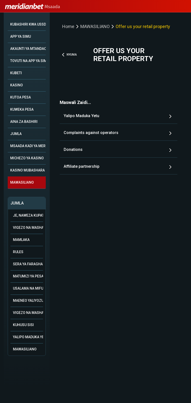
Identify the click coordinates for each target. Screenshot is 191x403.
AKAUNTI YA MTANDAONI (28, 49)
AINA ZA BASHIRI (24, 122)
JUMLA (16, 134)
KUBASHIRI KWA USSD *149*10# (28, 24)
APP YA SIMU (20, 36)
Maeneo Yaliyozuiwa (28, 300)
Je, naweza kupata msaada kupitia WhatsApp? (28, 215)
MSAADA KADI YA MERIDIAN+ (28, 146)
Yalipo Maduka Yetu (28, 337)
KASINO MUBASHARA (27, 170)
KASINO (16, 85)
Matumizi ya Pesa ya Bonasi (28, 276)
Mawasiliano (25, 349)
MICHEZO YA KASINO (27, 158)
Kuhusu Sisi (23, 325)
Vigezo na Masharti (28, 313)
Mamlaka (21, 240)
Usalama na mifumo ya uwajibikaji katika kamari (28, 288)
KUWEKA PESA (22, 109)
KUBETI (16, 73)
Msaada (32, 6)
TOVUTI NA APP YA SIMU (28, 61)
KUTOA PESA (20, 97)
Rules (18, 252)
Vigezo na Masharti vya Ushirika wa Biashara (28, 228)
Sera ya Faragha (28, 264)
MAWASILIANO (22, 182)
